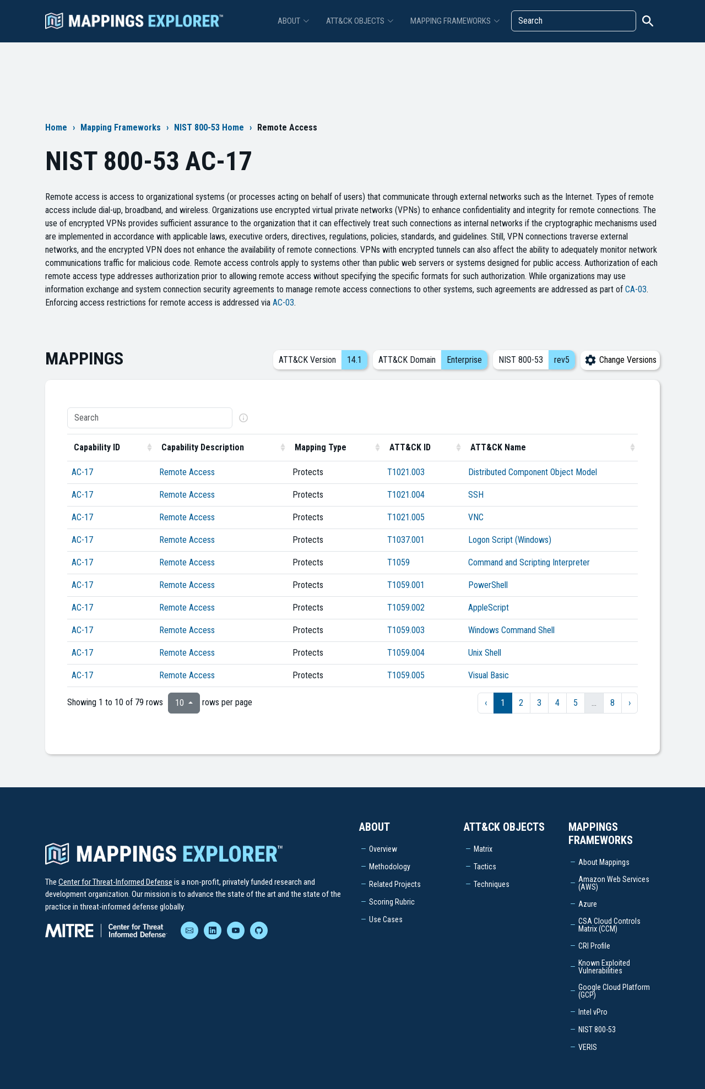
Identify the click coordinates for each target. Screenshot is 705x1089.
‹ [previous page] (486, 703)
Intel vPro (593, 1012)
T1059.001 (406, 585)
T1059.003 (406, 630)
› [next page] (629, 703)
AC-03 (283, 302)
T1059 (398, 562)
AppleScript (488, 607)
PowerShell (488, 585)
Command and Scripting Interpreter (529, 562)
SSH (476, 494)
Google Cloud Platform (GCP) (614, 991)
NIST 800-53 (597, 1029)
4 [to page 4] (557, 703)
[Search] (573, 20)
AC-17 (82, 472)
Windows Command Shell (511, 630)
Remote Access (187, 472)
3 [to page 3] (539, 703)
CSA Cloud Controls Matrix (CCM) (609, 925)
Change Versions (620, 360)
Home (56, 127)
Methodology (389, 866)
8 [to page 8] (612, 703)
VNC (476, 517)
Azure (587, 904)
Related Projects (395, 884)
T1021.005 (406, 517)
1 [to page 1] (503, 703)
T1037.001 (406, 540)
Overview (383, 849)
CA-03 (636, 289)
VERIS (587, 1047)
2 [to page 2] (521, 703)
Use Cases (386, 919)
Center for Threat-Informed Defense (115, 882)
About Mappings (604, 862)
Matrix (483, 849)
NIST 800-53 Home (209, 127)
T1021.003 (406, 472)
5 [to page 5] (575, 703)
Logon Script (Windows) (509, 540)
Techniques (491, 884)
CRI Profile (594, 946)
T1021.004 (406, 494)
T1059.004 (406, 652)
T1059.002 (406, 607)
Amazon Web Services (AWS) (613, 883)
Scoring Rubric (392, 902)
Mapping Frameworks (120, 127)
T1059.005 (406, 675)
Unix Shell (484, 652)
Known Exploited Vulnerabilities (604, 966)
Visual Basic (488, 675)
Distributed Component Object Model (532, 472)
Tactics (485, 866)
